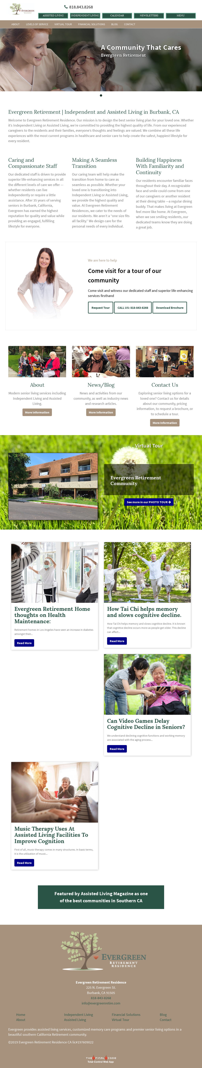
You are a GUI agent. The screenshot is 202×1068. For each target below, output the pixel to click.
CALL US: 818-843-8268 (133, 308)
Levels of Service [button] (37, 24)
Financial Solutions (91, 24)
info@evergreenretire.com (101, 1003)
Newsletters (149, 15)
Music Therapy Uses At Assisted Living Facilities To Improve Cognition (51, 835)
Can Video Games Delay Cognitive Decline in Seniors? (146, 724)
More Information (37, 412)
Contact (129, 24)
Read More (24, 643)
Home (20, 1015)
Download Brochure (169, 308)
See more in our (149, 502)
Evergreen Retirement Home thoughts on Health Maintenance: (52, 615)
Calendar (117, 15)
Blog (114, 24)
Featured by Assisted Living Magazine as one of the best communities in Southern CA (101, 897)
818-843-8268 (101, 998)
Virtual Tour (63, 24)
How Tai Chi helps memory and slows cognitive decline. (144, 612)
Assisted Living (53, 15)
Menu (181, 15)
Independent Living (85, 15)
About (15, 24)
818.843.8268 (81, 7)
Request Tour (101, 308)
